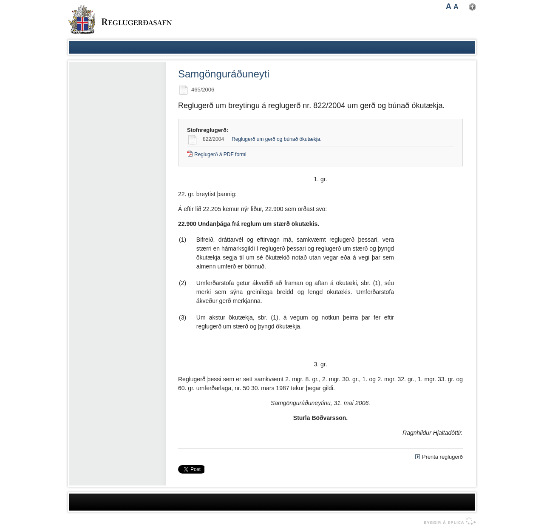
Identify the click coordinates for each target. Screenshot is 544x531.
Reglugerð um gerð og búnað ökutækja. (276, 139)
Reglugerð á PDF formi (220, 154)
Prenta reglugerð (442, 457)
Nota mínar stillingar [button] (472, 7)
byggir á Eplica (447, 521)
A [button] (448, 6)
